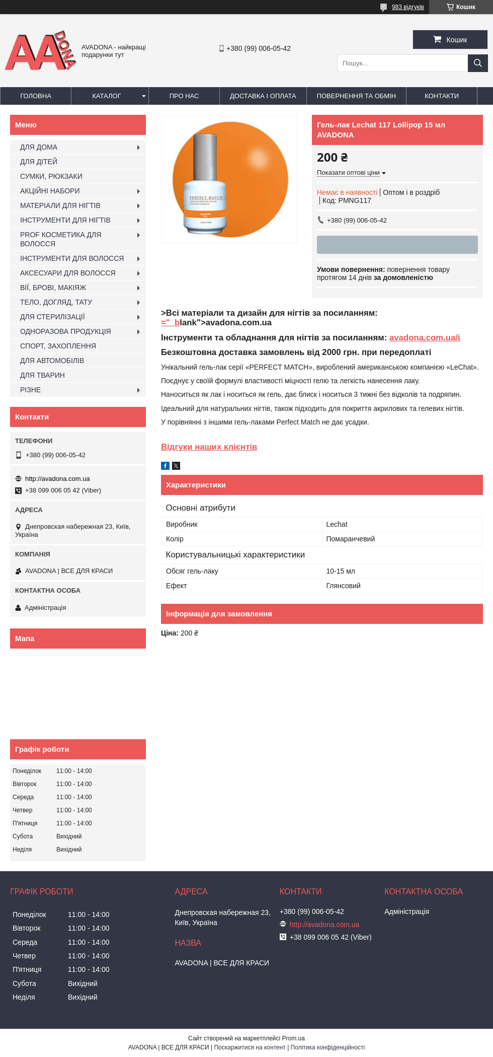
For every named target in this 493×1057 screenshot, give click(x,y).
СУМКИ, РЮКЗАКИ (51, 176)
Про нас (184, 96)
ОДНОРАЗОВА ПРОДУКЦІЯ (65, 331)
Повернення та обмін (356, 96)
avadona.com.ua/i (424, 337)
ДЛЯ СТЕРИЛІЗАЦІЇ (52, 317)
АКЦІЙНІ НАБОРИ (49, 191)
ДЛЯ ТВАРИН (42, 375)
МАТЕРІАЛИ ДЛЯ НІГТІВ (60, 205)
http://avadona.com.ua (57, 478)
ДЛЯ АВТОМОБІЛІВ (52, 361)
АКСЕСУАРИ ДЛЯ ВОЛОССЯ (68, 273)
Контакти (442, 96)
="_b (170, 322)
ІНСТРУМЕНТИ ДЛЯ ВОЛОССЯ (72, 258)
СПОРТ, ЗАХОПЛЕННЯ (58, 346)
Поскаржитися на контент (249, 1047)
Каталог (106, 96)
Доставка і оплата (263, 96)
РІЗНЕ (30, 390)
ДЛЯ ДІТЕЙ (38, 162)
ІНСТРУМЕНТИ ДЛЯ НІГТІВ (65, 220)
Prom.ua (293, 1038)
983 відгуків (408, 7)
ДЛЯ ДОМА (38, 147)
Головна (35, 96)
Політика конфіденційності (328, 1047)
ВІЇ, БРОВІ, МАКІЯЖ (53, 288)
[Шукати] (478, 63)
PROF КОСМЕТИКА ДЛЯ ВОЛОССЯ (60, 239)
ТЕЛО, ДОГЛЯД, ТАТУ (56, 302)
